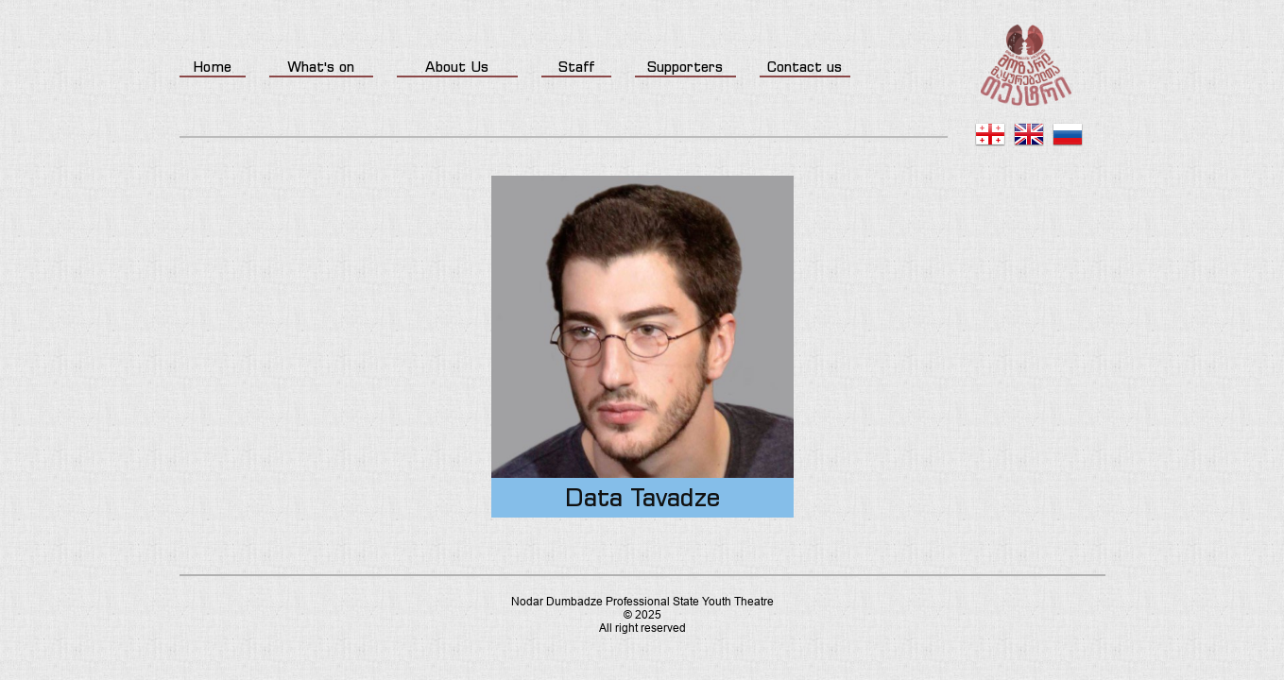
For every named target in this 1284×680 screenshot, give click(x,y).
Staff (576, 67)
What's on (320, 67)
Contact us (804, 67)
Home (212, 67)
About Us (456, 67)
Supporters (685, 67)
